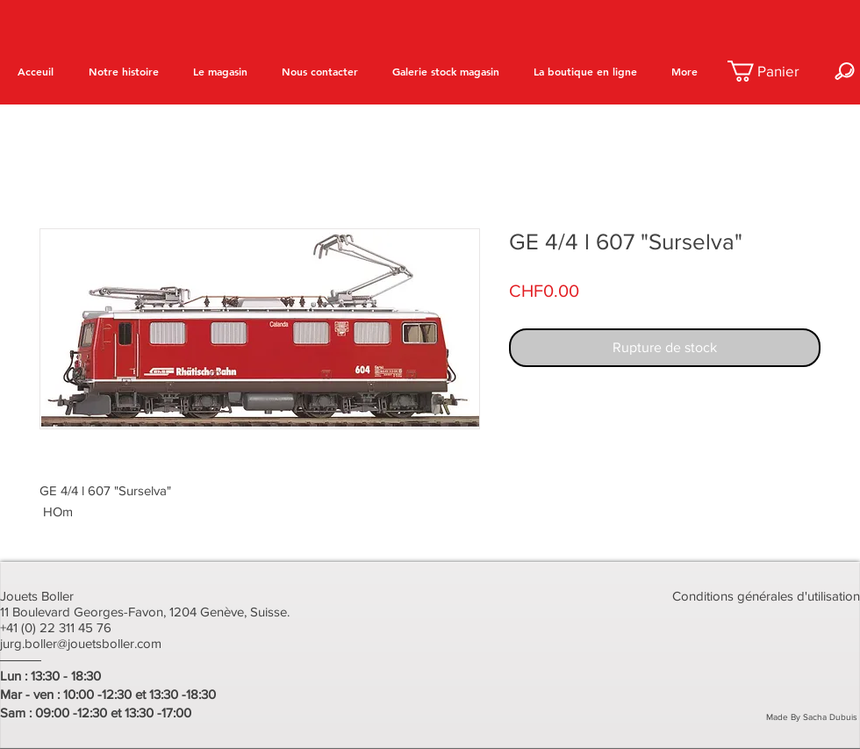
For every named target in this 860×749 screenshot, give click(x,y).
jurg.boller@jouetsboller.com (80, 643)
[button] (774, 71)
